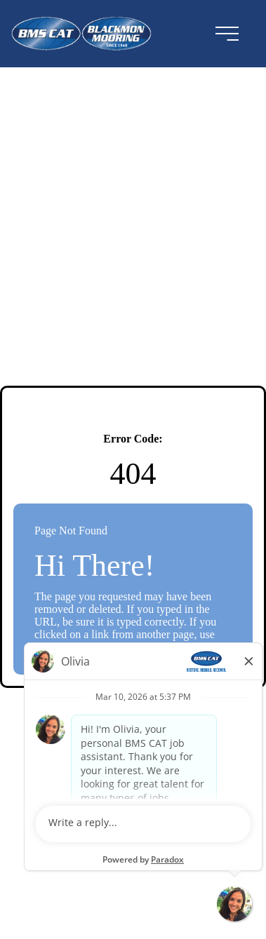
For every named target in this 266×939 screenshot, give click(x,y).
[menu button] (226, 34)
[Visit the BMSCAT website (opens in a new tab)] (91, 33)
